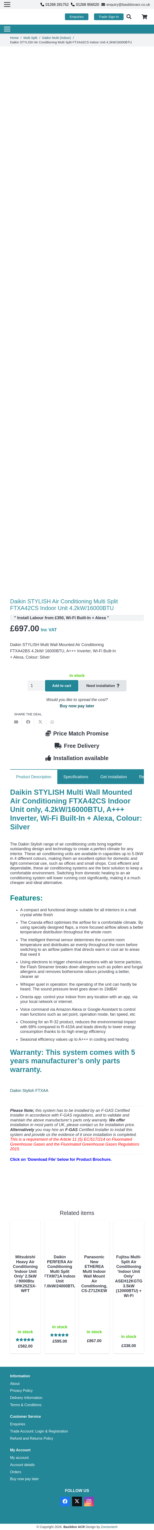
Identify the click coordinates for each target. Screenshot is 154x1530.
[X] (77, 1501)
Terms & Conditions (25, 1405)
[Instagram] (89, 1501)
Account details (22, 1465)
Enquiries (17, 1424)
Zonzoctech (109, 1527)
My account (19, 1458)
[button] (129, 16)
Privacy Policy (21, 1390)
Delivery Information (26, 1398)
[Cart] (144, 17)
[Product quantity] (36, 686)
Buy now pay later (77, 706)
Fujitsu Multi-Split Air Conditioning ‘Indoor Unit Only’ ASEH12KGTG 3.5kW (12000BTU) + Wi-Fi (128, 1276)
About (14, 1384)
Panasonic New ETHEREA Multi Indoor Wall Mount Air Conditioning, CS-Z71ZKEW (94, 1274)
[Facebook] (65, 1501)
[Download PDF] (43, 1192)
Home (14, 38)
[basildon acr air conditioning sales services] (25, 17)
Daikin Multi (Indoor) (56, 38)
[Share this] (28, 722)
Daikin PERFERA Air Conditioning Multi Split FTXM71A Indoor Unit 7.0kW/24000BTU (60, 1271)
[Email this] (16, 722)
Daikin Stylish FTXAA (29, 1090)
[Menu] (75, 29)
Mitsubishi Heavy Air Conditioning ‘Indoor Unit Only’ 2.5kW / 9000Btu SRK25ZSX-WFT (25, 1274)
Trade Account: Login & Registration (39, 1431)
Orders (15, 1472)
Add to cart (61, 686)
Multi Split (30, 38)
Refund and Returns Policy (31, 1438)
